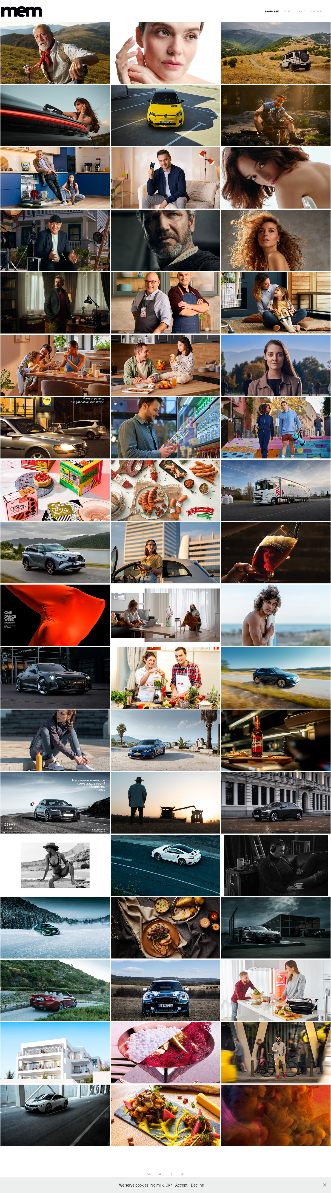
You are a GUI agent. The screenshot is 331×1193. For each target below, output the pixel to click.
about (301, 11)
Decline (197, 1184)
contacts (316, 11)
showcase (272, 11)
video (287, 11)
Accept (181, 1184)
